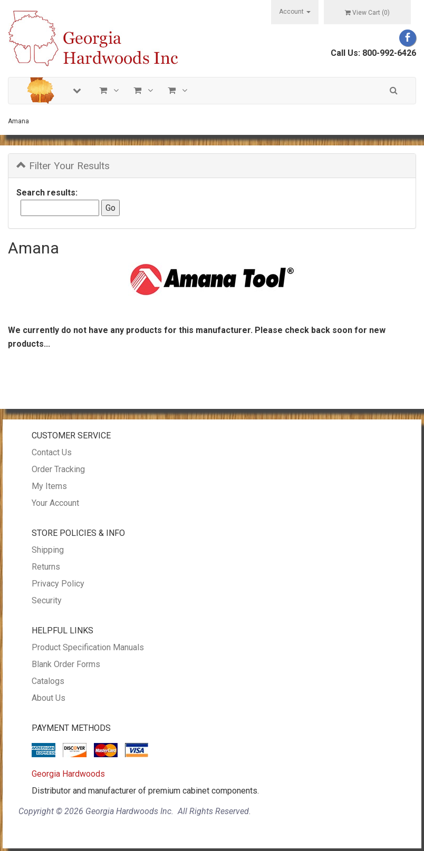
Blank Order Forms (66, 664)
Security (47, 600)
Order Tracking (58, 469)
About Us (48, 698)
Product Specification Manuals (88, 647)
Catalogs (48, 681)
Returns (46, 567)
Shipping (48, 550)
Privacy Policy (58, 584)
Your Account (55, 503)
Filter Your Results (63, 166)
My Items (49, 486)
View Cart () (367, 12)
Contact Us (52, 452)
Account (295, 11)
